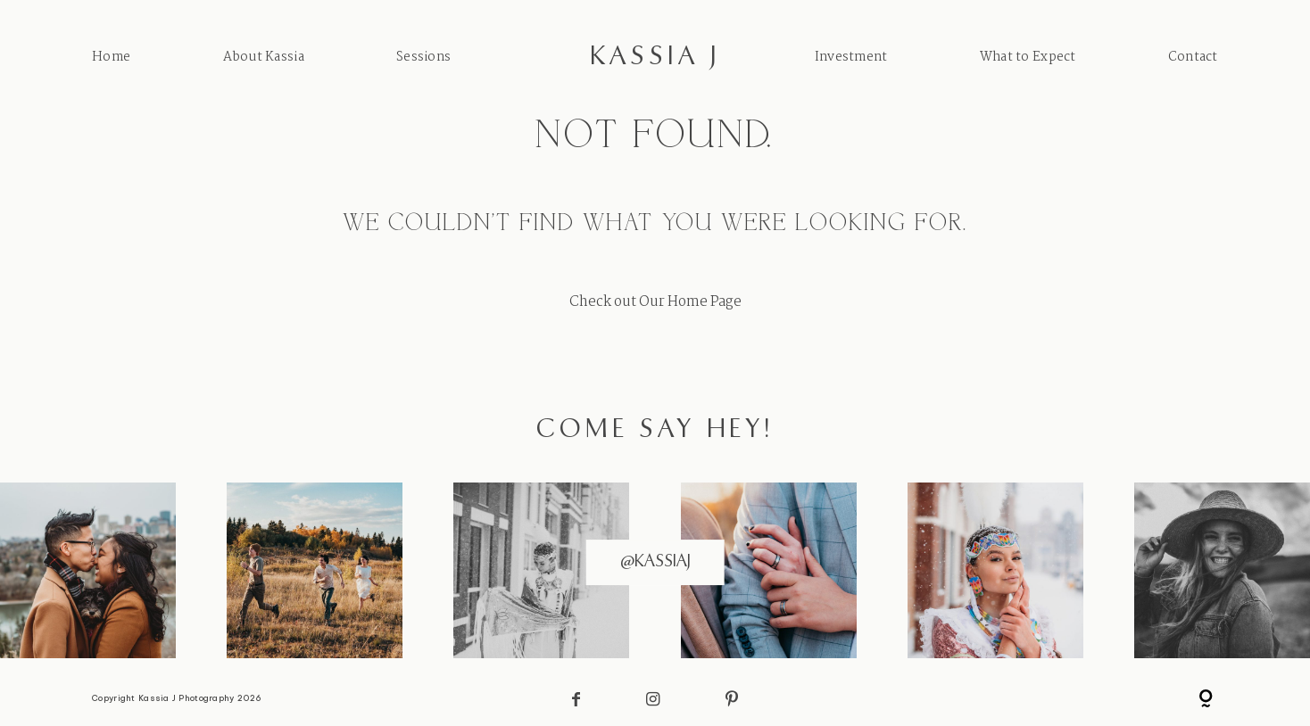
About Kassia (263, 57)
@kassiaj (655, 562)
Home (111, 57)
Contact (1193, 57)
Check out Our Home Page (655, 302)
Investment (851, 57)
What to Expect (1028, 57)
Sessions (423, 57)
